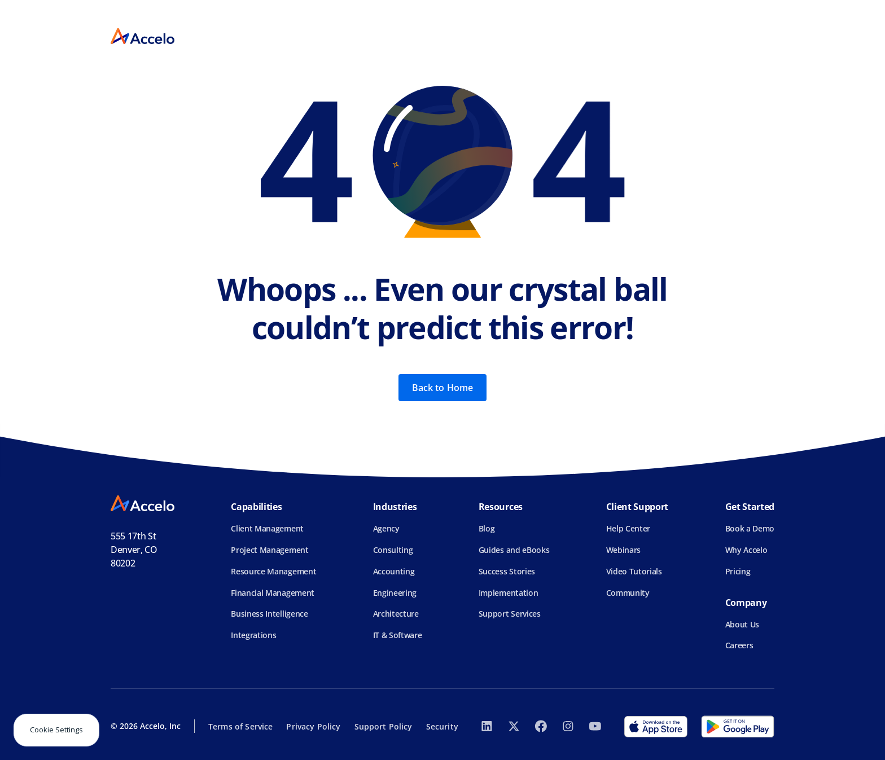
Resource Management (273, 571)
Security (442, 726)
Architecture (396, 613)
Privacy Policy (313, 726)
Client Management (267, 528)
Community (628, 592)
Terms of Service (240, 726)
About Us (742, 624)
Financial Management (272, 592)
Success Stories (507, 571)
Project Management (269, 549)
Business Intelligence (269, 613)
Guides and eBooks (514, 549)
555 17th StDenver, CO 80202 (134, 549)
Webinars (623, 549)
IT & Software (397, 635)
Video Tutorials (634, 571)
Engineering (395, 592)
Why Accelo (746, 549)
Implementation (508, 592)
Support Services (510, 613)
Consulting (393, 549)
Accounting (394, 571)
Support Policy (383, 726)
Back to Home (443, 387)
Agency (386, 528)
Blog (487, 528)
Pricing (738, 571)
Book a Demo (749, 528)
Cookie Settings (56, 729)
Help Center (628, 528)
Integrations (253, 635)
